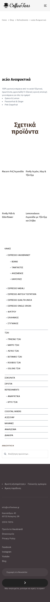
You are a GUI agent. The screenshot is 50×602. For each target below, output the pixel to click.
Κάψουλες (17, 279)
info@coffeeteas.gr (10, 507)
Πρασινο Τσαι (14, 339)
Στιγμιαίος (13, 323)
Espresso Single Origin (19, 306)
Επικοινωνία (8, 534)
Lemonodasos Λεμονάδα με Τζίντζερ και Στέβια (36, 217)
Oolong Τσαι (14, 368)
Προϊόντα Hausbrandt (12, 529)
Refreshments (12, 390)
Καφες (8, 248)
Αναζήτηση (5, 454)
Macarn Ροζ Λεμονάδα (13, 171)
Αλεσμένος (17, 273)
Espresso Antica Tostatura (22, 294)
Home (4, 20)
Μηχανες (9, 423)
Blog (4, 561)
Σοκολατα (10, 378)
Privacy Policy (8, 538)
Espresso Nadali (16, 288)
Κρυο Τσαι (12, 402)
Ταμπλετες (17, 267)
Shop (12, 20)
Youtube (5, 556)
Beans (15, 261)
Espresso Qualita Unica (20, 300)
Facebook (6, 547)
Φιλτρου (12, 312)
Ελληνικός (13, 317)
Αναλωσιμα (10, 429)
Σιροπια (8, 384)
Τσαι (7, 333)
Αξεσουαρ (9, 417)
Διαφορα (9, 435)
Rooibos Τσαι (14, 362)
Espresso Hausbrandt (19, 255)
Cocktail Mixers (13, 411)
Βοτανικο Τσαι (15, 357)
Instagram (6, 552)
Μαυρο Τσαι (13, 345)
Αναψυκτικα (14, 396)
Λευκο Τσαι (13, 351)
